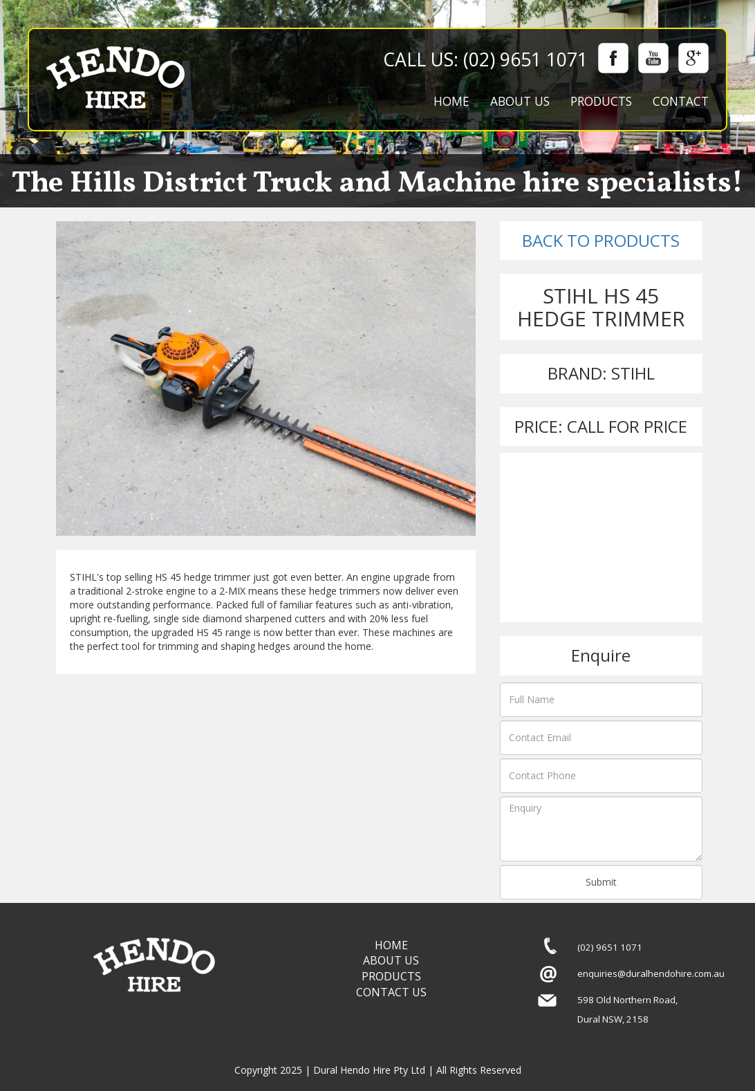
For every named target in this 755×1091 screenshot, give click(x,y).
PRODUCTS (601, 101)
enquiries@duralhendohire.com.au (651, 973)
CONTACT (681, 101)
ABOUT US (520, 101)
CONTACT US (391, 992)
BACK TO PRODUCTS (601, 240)
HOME (451, 101)
